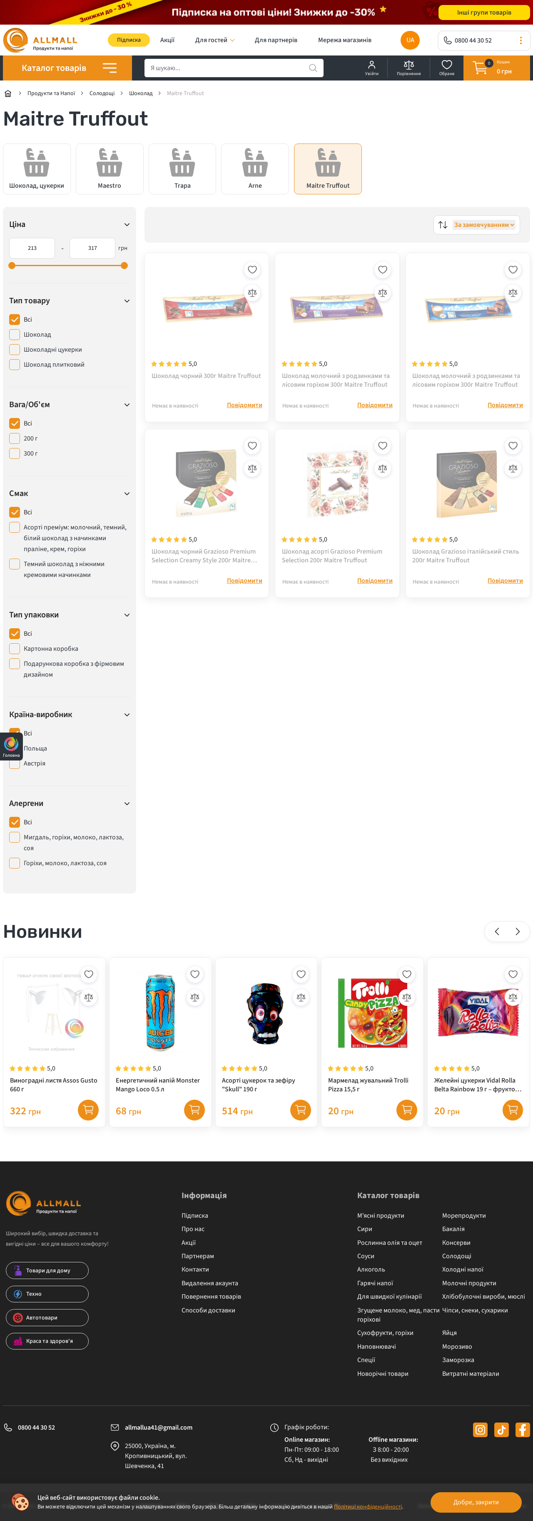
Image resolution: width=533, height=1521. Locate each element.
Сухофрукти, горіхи (385, 1333)
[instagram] (480, 1430)
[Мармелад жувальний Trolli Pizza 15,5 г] (372, 1029)
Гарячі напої (375, 1283)
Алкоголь (371, 1269)
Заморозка (458, 1360)
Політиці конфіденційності (368, 1507)
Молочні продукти (469, 1283)
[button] (497, 932)
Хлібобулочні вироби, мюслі (483, 1297)
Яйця (449, 1333)
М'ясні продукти (380, 1215)
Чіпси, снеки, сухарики (475, 1310)
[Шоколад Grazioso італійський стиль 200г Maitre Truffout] (468, 502)
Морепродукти (464, 1215)
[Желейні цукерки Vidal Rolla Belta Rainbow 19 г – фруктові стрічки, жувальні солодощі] (478, 1029)
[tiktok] (501, 1430)
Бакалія (453, 1229)
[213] (32, 248)
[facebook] (523, 1430)
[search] (234, 68)
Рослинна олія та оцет (389, 1242)
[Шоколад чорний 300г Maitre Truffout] (207, 325)
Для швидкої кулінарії (389, 1297)
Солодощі (456, 1256)
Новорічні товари (382, 1373)
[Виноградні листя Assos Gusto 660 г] (54, 1029)
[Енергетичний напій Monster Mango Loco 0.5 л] (160, 1029)
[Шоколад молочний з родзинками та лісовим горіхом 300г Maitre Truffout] (337, 325)
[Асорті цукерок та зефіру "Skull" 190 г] (266, 1029)
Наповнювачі (376, 1346)
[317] (92, 248)
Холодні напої (462, 1269)
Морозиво (457, 1346)
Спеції (366, 1360)
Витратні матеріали (470, 1373)
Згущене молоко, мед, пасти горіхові (398, 1315)
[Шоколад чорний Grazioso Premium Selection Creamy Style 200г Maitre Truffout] (207, 502)
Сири (364, 1229)
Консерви (456, 1242)
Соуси (365, 1256)
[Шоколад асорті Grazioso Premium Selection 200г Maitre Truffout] (337, 502)
